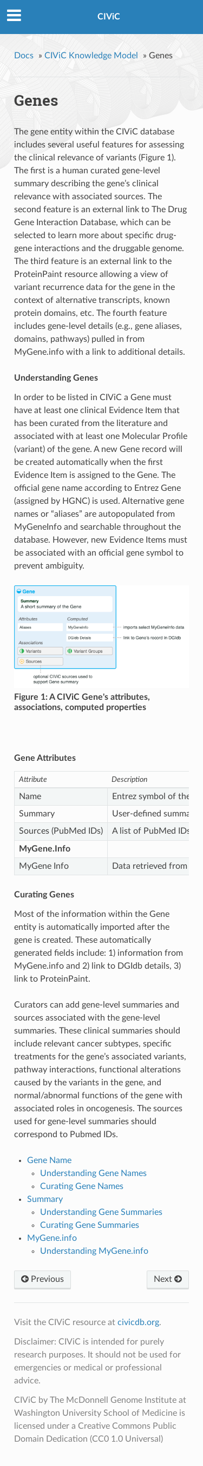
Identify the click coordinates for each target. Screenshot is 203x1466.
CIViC (108, 16)
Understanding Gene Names (93, 1173)
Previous (42, 1279)
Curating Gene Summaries (89, 1225)
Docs (24, 55)
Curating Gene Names (81, 1186)
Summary (45, 1199)
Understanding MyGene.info (94, 1251)
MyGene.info (52, 1238)
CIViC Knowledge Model (91, 55)
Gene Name (49, 1160)
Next (168, 1279)
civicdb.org (138, 1322)
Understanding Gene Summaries (101, 1212)
